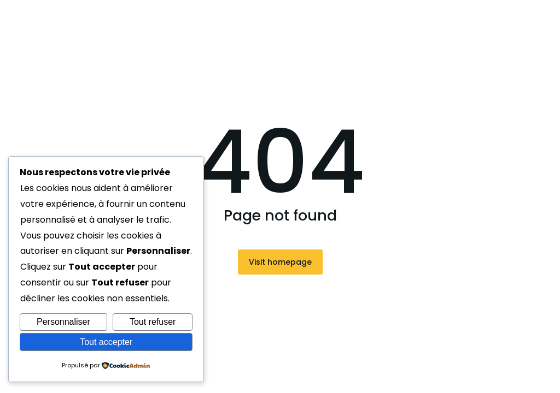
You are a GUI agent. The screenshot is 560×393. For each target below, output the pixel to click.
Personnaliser (63, 321)
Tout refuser (153, 321)
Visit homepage (280, 262)
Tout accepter (106, 342)
